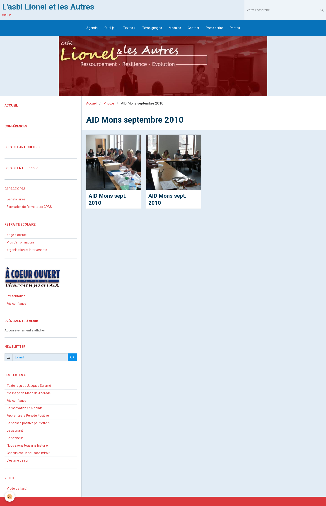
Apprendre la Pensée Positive (28, 415)
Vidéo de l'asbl (17, 488)
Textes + (129, 28)
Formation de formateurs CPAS (29, 207)
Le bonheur (15, 438)
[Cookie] (10, 496)
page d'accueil (17, 235)
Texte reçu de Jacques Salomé (29, 385)
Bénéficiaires (16, 199)
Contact (193, 28)
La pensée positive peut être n (28, 423)
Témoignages (152, 28)
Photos (235, 28)
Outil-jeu (110, 28)
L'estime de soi (17, 460)
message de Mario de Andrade (29, 393)
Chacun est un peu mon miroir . (29, 453)
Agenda (92, 28)
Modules (175, 28)
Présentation (16, 296)
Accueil (91, 103)
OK (72, 357)
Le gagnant (15, 430)
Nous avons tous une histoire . (28, 445)
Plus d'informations (21, 242)
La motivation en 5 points (25, 408)
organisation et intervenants (27, 250)
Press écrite (214, 28)
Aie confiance (16, 303)
